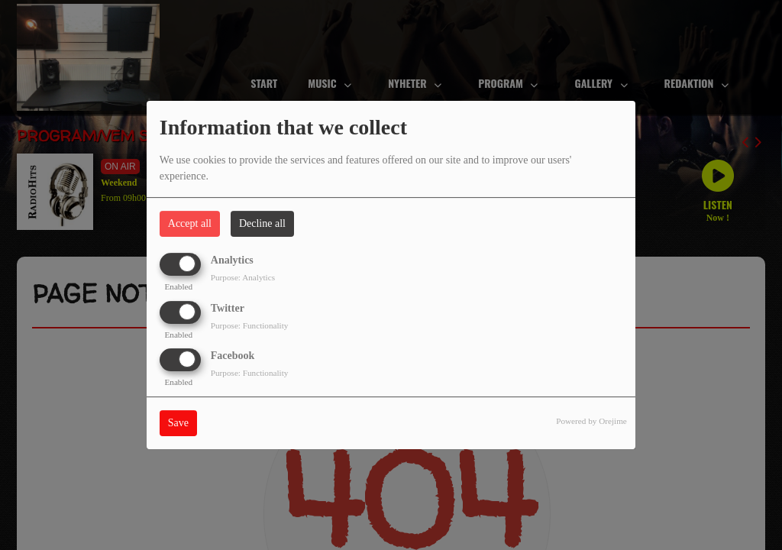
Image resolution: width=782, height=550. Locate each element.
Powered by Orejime (591, 420)
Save (178, 423)
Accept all (190, 223)
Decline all (262, 223)
